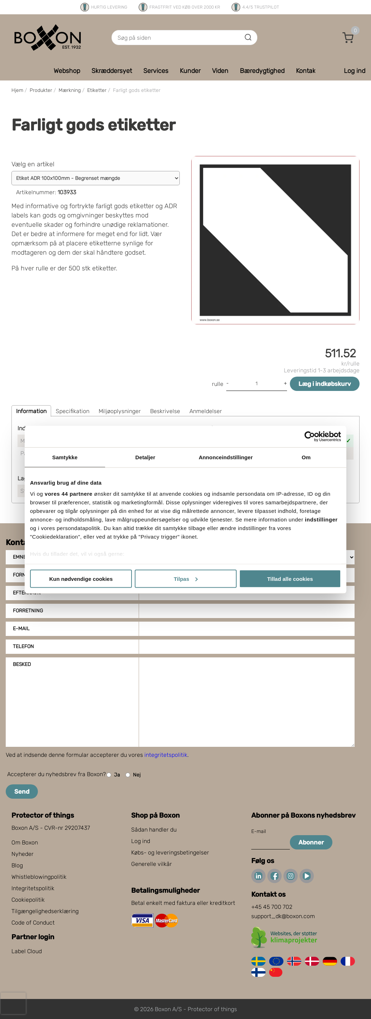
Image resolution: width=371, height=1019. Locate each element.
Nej (132, 774)
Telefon (23, 646)
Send (21, 791)
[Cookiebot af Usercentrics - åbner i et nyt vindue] (309, 436)
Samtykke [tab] (65, 457)
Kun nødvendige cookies (81, 578)
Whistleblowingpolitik (38, 876)
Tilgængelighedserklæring (45, 911)
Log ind (140, 841)
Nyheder (22, 854)
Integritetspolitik (32, 888)
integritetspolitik (165, 754)
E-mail (21, 629)
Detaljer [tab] (145, 457)
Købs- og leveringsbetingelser (170, 852)
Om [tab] (306, 457)
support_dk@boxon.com (283, 916)
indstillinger (321, 519)
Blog (17, 865)
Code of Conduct (33, 922)
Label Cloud (26, 951)
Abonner (311, 842)
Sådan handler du (154, 829)
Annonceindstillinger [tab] (226, 457)
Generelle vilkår (151, 864)
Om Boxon (24, 842)
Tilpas (186, 578)
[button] (348, 37)
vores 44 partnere (69, 494)
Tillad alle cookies (290, 578)
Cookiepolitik (28, 899)
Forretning (28, 611)
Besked (22, 664)
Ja (113, 774)
